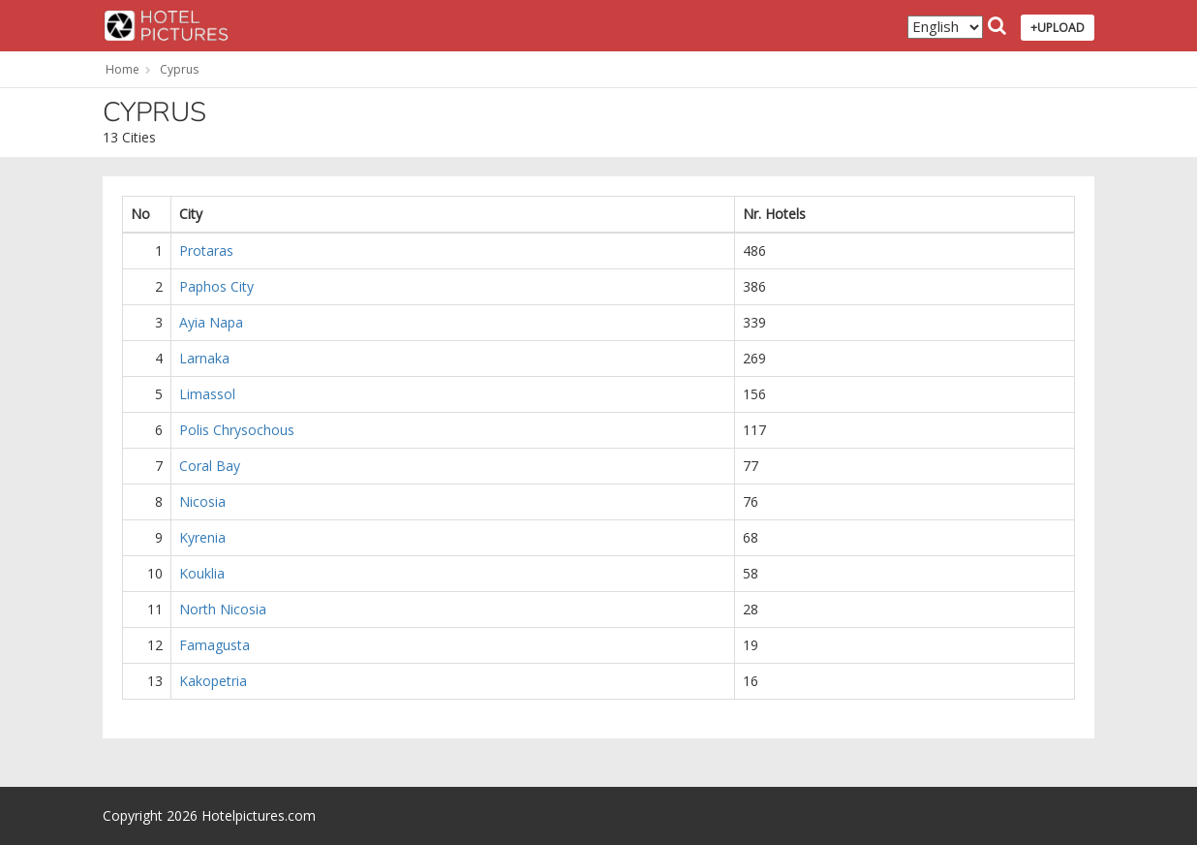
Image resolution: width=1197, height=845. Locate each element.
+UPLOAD (1057, 27)
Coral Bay (209, 465)
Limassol (207, 394)
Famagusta (214, 645)
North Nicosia (222, 609)
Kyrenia (202, 537)
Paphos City (216, 286)
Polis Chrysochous (236, 430)
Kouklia (202, 573)
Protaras (206, 250)
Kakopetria (213, 681)
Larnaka (204, 358)
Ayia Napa (211, 322)
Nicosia (202, 501)
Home (122, 69)
